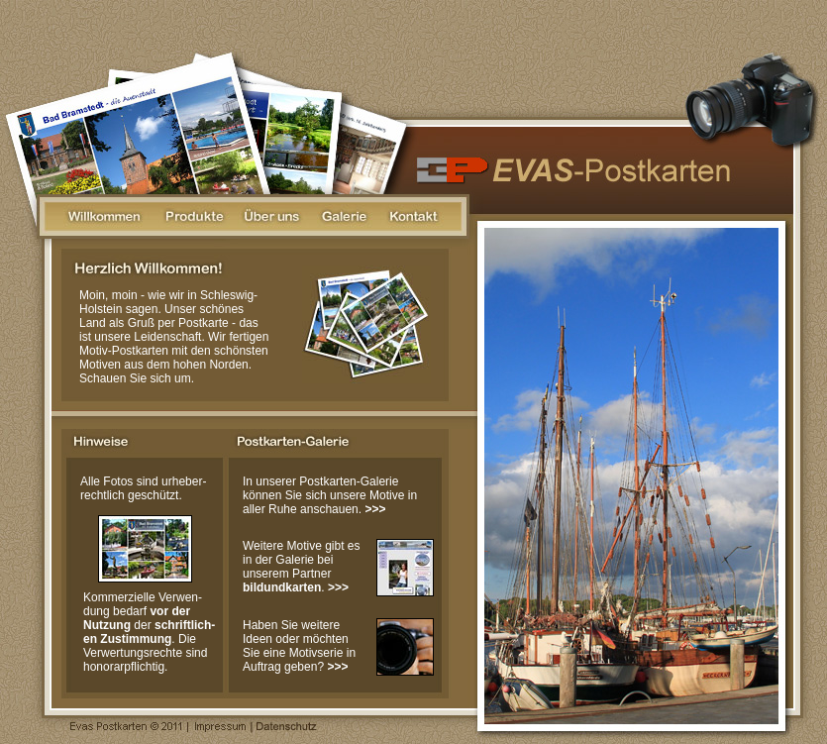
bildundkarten (282, 587)
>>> (374, 509)
